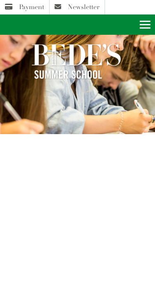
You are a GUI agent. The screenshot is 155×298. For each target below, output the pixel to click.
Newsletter (77, 7)
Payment (24, 7)
